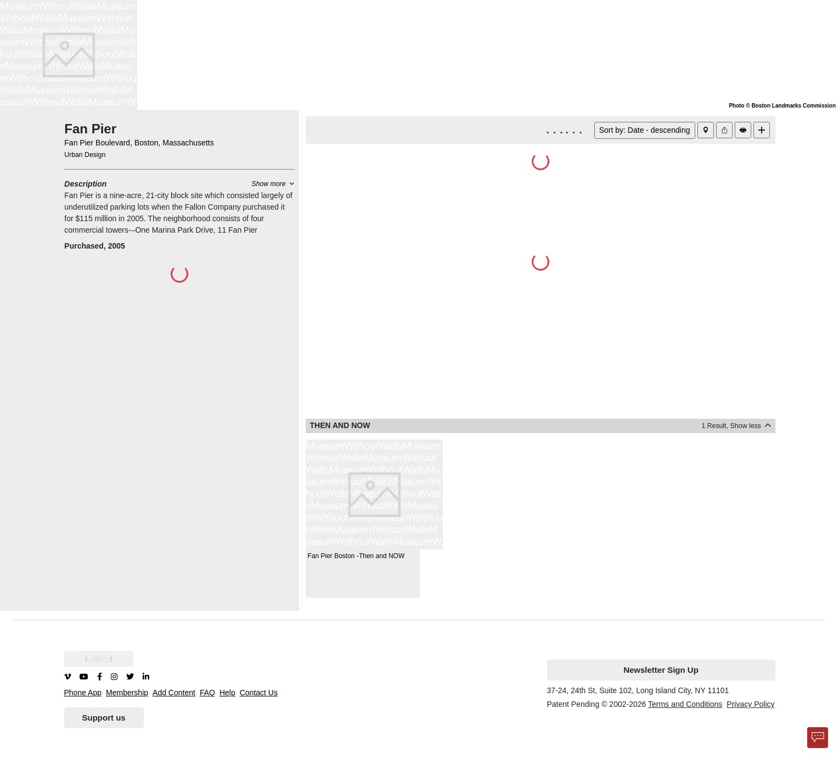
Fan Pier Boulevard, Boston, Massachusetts (138, 142)
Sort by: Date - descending (644, 130)
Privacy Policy (750, 704)
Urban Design (84, 155)
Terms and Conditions (685, 704)
